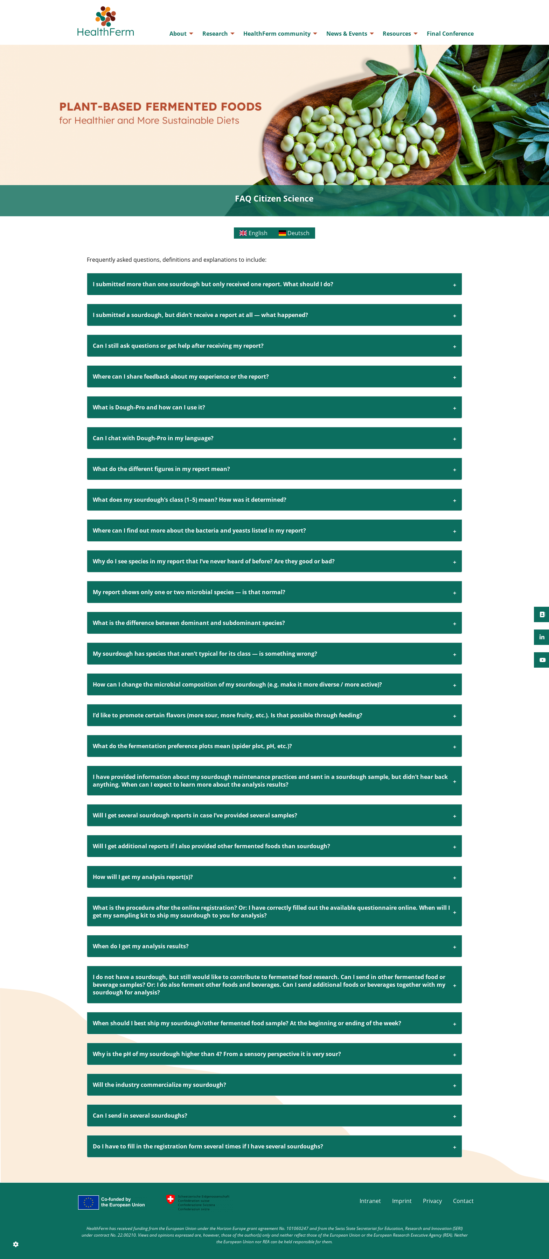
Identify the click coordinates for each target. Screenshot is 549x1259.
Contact (463, 1201)
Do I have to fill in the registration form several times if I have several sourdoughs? (208, 1146)
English (253, 233)
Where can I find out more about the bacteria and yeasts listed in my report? (199, 530)
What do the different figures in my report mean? (161, 469)
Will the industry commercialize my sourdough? (159, 1085)
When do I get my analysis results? (141, 946)
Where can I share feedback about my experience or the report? (181, 376)
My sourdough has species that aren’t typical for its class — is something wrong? (205, 653)
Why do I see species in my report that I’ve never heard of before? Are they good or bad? (214, 561)
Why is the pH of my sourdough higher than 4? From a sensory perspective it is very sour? (217, 1054)
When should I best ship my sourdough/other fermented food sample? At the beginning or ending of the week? (247, 1023)
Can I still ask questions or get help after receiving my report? (178, 346)
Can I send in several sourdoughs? (140, 1115)
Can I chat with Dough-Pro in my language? (153, 438)
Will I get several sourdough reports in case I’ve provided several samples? (195, 815)
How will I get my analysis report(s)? (143, 877)
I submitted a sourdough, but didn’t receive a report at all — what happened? (200, 315)
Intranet (370, 1201)
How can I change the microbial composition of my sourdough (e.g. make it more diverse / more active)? (237, 684)
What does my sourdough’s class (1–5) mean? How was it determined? (189, 500)
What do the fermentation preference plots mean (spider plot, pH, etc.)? (192, 746)
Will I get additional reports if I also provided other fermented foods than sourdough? (211, 846)
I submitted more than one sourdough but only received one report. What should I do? (213, 284)
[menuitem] (179, 33)
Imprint (402, 1201)
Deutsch (294, 233)
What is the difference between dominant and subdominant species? (189, 623)
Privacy (432, 1201)
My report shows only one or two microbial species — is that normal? (189, 592)
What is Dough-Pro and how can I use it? (149, 407)
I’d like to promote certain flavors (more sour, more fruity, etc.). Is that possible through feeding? (227, 715)
